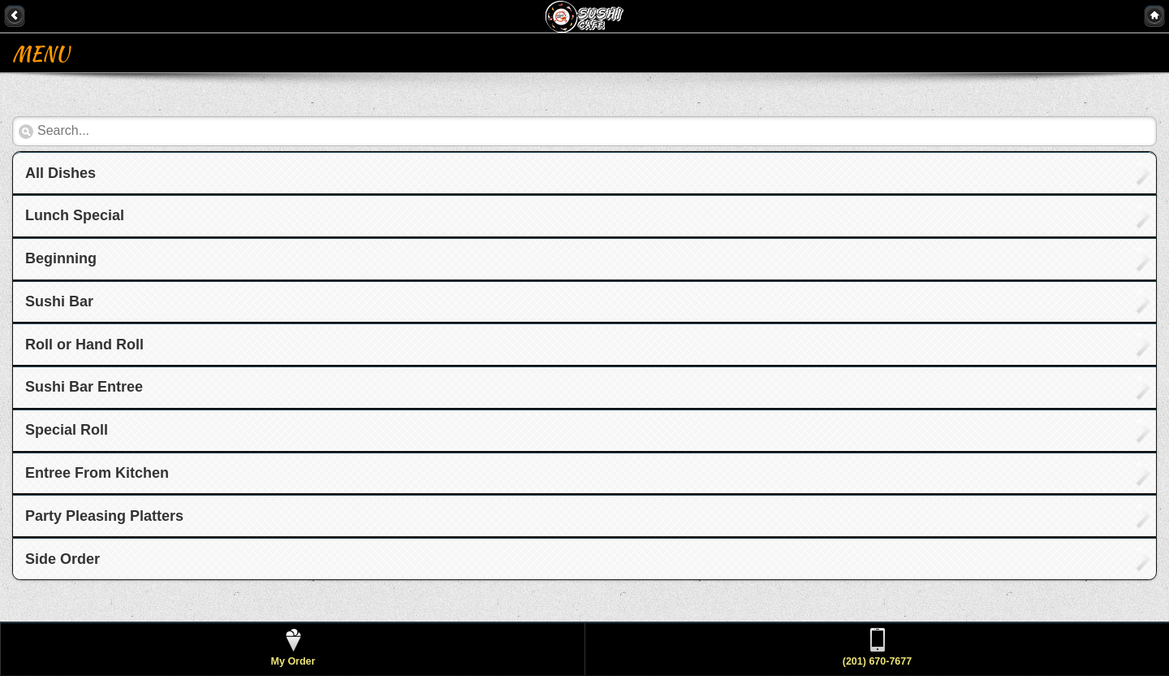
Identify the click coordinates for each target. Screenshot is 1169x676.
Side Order (62, 559)
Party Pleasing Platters (104, 516)
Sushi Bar (59, 301)
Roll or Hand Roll (84, 344)
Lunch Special (74, 215)
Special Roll (66, 430)
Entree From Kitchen (97, 473)
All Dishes (60, 173)
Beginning (61, 258)
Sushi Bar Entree (84, 387)
